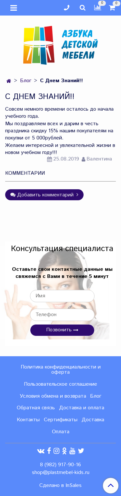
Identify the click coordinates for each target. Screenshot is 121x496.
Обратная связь (36, 408)
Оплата (60, 431)
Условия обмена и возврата (53, 396)
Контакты (28, 420)
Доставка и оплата (81, 408)
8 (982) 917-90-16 (60, 464)
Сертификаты (60, 420)
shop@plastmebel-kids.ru (60, 472)
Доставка (93, 420)
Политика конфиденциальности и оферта (61, 369)
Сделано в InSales (60, 485)
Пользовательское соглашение (60, 384)
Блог (25, 80)
